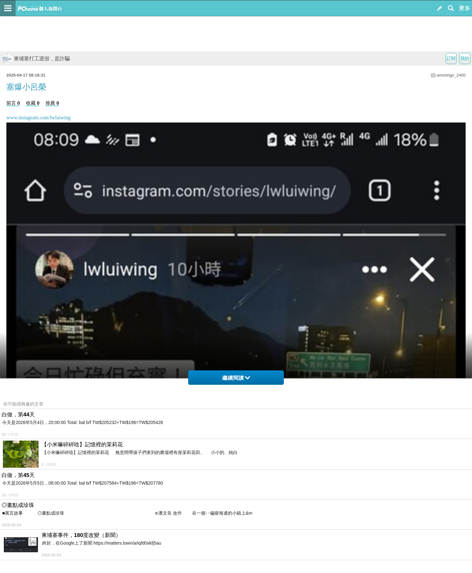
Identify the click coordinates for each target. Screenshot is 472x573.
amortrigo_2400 (451, 75)
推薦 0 (52, 103)
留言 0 (13, 103)
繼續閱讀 (236, 378)
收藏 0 (33, 103)
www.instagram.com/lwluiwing (38, 117)
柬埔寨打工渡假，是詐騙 (36, 58)
